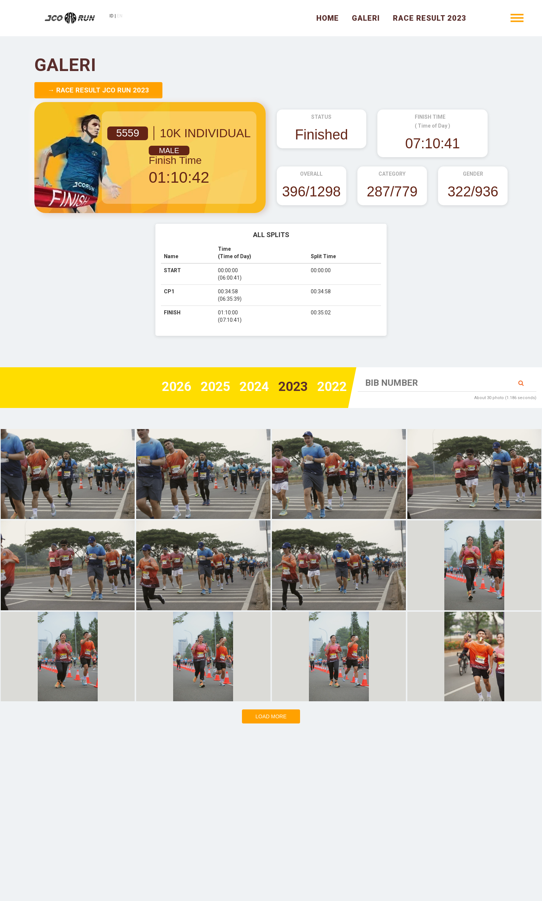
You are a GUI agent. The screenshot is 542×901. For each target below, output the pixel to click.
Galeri (366, 18)
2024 (250, 387)
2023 (290, 387)
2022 (331, 387)
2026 (169, 387)
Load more (270, 716)
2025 (210, 387)
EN (121, 16)
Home (327, 18)
